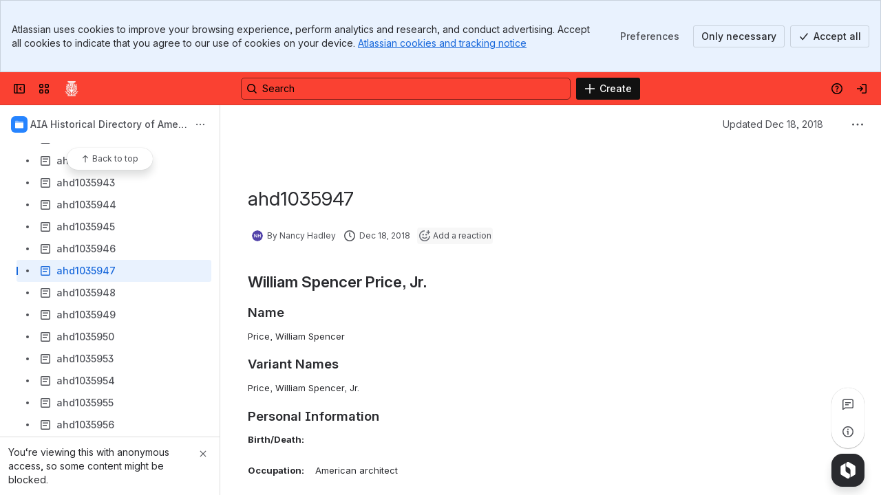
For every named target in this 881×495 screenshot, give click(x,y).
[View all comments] (848, 404)
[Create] (608, 89)
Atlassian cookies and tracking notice (442, 43)
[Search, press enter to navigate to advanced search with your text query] (406, 89)
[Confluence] (72, 89)
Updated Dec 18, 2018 (773, 124)
